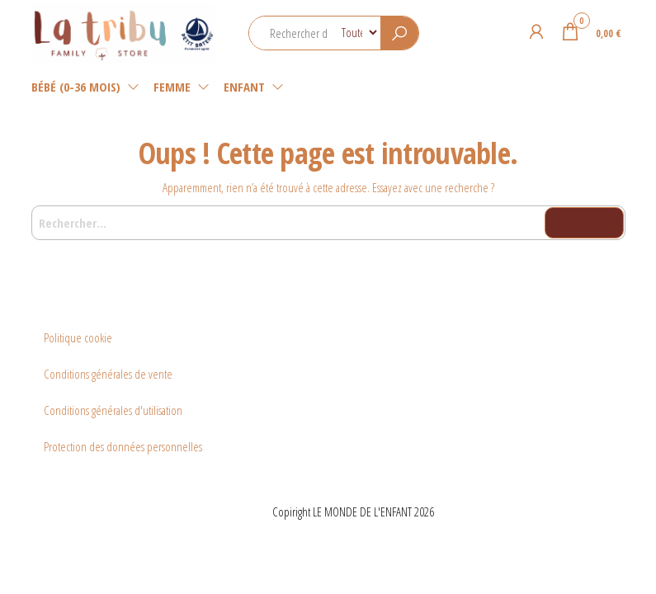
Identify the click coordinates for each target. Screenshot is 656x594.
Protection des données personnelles (123, 446)
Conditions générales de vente (108, 373)
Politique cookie (78, 337)
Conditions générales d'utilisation (113, 410)
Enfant (244, 86)
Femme (172, 86)
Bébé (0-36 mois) (75, 86)
